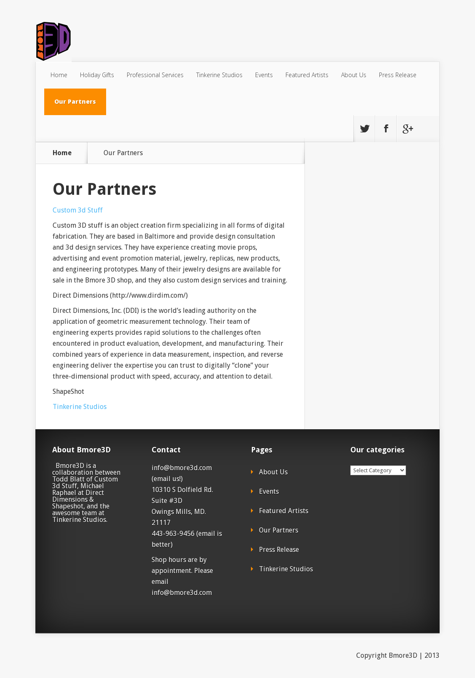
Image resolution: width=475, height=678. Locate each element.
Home (59, 75)
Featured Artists (307, 75)
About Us (353, 75)
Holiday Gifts (97, 75)
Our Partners (75, 101)
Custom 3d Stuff (78, 210)
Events (264, 75)
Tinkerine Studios (219, 75)
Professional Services (155, 75)
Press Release (397, 75)
